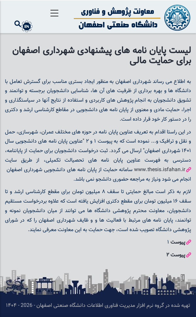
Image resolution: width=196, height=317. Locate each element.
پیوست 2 (175, 255)
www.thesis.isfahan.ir (159, 170)
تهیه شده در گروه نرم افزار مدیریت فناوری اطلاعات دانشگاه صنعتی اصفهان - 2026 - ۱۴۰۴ (98, 306)
